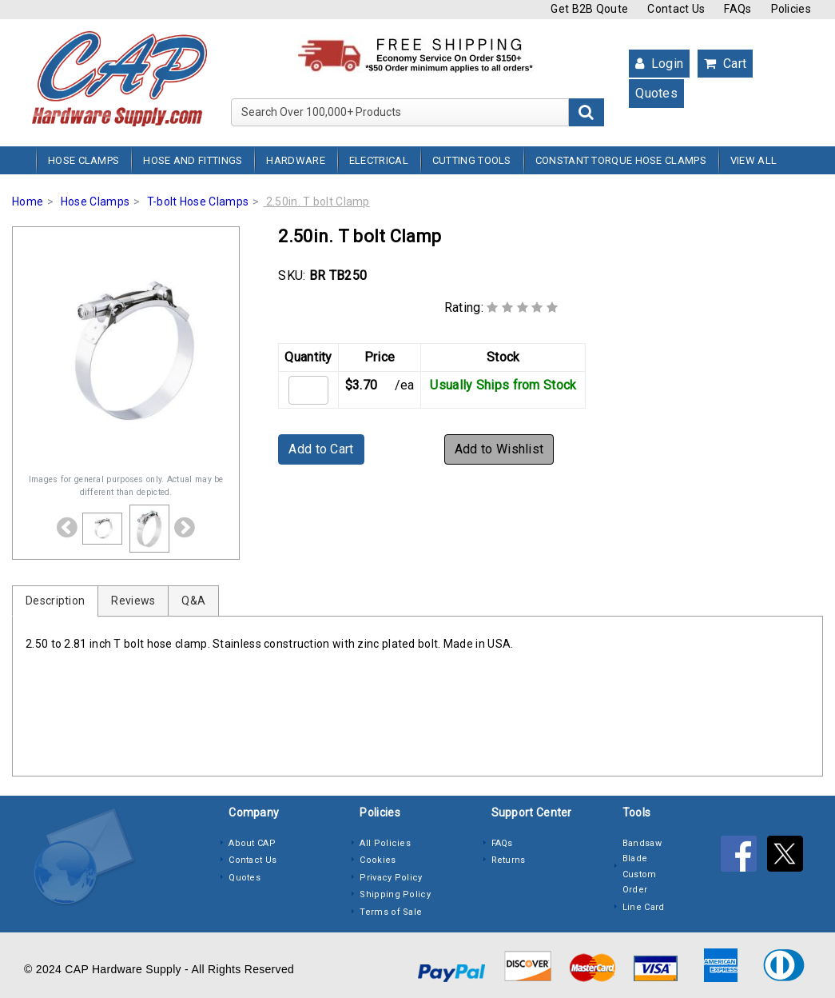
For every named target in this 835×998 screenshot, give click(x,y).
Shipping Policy (395, 894)
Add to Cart (320, 449)
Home (27, 201)
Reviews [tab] (133, 600)
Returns (508, 860)
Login (659, 63)
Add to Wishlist (499, 449)
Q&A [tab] (193, 600)
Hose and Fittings (192, 160)
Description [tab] (55, 600)
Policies (791, 8)
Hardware (295, 160)
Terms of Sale (391, 912)
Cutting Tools (471, 160)
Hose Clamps (83, 160)
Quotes (656, 93)
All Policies (385, 843)
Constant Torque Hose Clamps (620, 160)
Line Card (643, 907)
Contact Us (676, 8)
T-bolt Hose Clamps (198, 201)
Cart (725, 63)
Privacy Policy (391, 877)
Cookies (378, 860)
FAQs (737, 8)
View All (753, 160)
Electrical (378, 160)
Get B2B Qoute (589, 8)
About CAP (252, 843)
